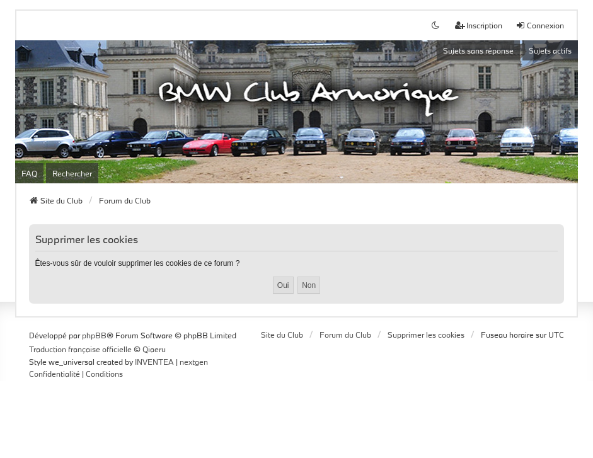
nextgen (194, 362)
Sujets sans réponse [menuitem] (478, 50)
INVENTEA (154, 362)
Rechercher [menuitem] (72, 173)
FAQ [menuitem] (29, 173)
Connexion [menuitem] (539, 25)
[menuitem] (54, 374)
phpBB (94, 335)
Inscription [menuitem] (478, 25)
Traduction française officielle (80, 349)
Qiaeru (154, 349)
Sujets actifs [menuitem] (550, 50)
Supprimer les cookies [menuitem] (426, 334)
